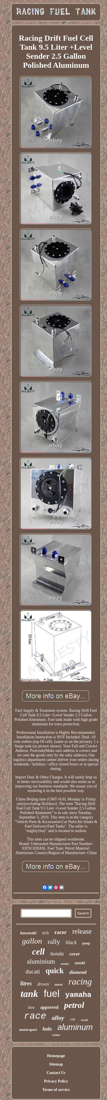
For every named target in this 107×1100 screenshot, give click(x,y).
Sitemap (56, 1064)
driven (43, 984)
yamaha (78, 995)
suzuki (80, 963)
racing (80, 981)
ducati (33, 971)
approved (49, 1007)
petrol (74, 1005)
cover (74, 954)
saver (58, 984)
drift (45, 933)
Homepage (56, 1056)
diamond (77, 972)
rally (54, 941)
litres (26, 983)
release (82, 931)
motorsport (28, 1029)
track (84, 1020)
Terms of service (56, 1090)
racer (60, 932)
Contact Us (56, 1073)
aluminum (75, 1027)
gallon (32, 941)
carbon (56, 1034)
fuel (52, 993)
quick (54, 970)
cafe (73, 1019)
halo (47, 1029)
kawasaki (28, 933)
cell (38, 952)
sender (65, 963)
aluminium (41, 961)
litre (31, 1007)
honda (57, 954)
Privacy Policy (56, 1081)
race (35, 1016)
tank (29, 993)
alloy (58, 1017)
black (71, 942)
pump (86, 943)
